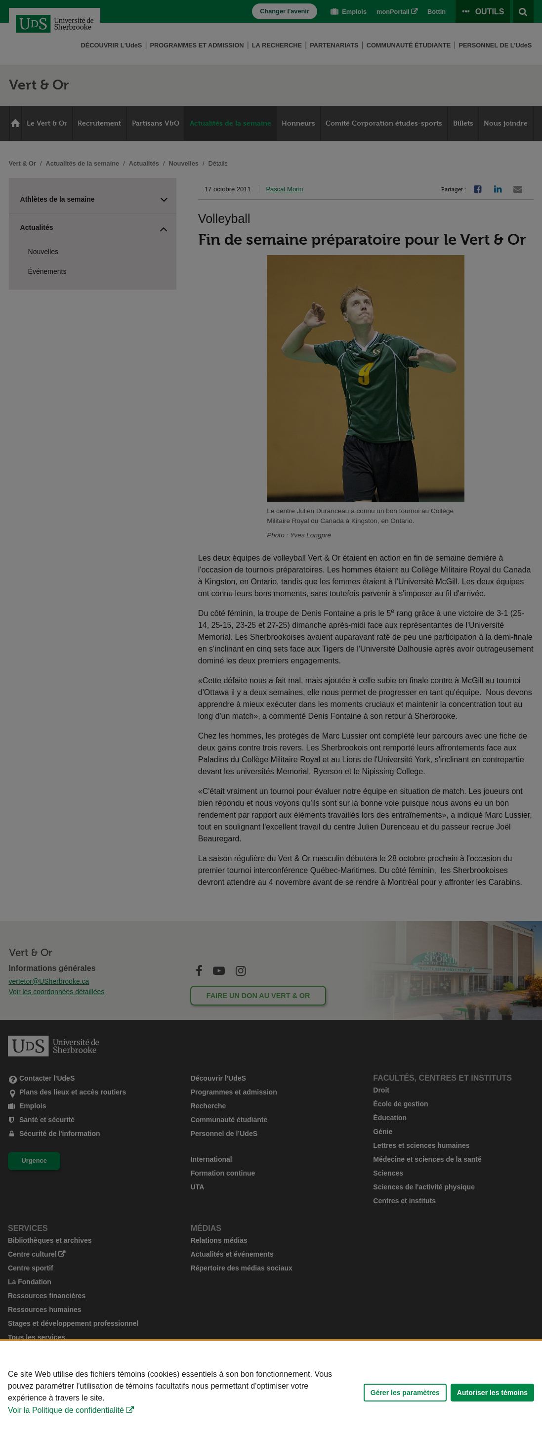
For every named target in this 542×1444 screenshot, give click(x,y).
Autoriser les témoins (492, 1393)
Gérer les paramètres (405, 1393)
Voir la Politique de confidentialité (66, 1410)
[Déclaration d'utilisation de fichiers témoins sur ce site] (271, 1392)
